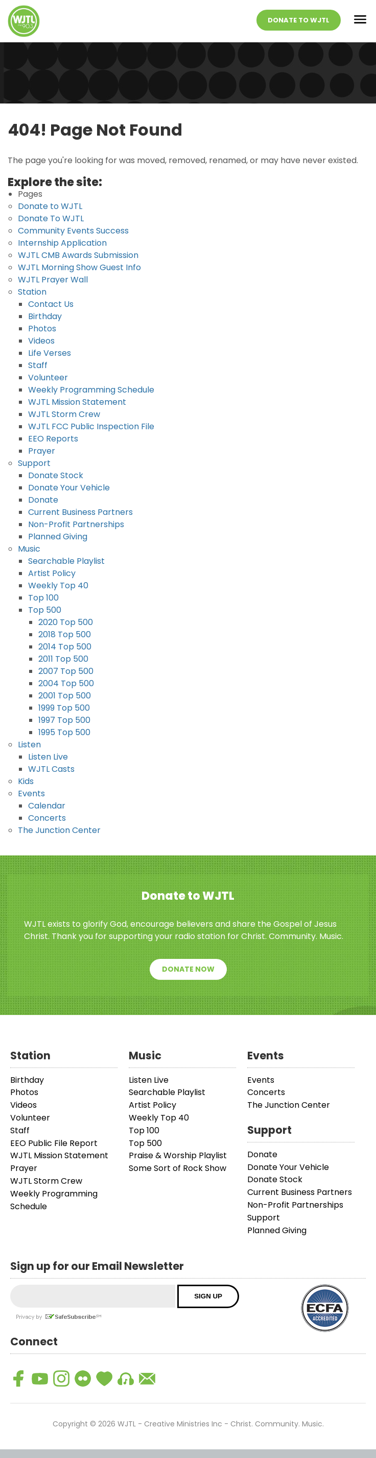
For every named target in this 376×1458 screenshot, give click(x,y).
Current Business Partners (80, 521)
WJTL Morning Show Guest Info (79, 276)
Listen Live (48, 766)
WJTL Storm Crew (64, 423)
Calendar (46, 815)
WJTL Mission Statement (77, 411)
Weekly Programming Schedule (91, 399)
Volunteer (48, 387)
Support (34, 472)
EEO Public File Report (54, 1152)
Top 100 (43, 607)
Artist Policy (52, 582)
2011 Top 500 (63, 668)
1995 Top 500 (64, 741)
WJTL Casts (51, 778)
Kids (26, 790)
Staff (38, 374)
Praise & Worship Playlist (178, 1164)
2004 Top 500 (66, 692)
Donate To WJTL (299, 25)
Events (31, 803)
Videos (41, 350)
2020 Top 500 (65, 631)
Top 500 (44, 619)
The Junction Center (59, 839)
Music (29, 558)
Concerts (47, 827)
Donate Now (188, 978)
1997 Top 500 (64, 729)
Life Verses (49, 362)
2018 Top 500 (64, 643)
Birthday (45, 325)
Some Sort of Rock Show (177, 1177)
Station (32, 301)
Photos (42, 338)
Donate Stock (55, 484)
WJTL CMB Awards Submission (78, 264)
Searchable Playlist (66, 570)
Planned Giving (57, 546)
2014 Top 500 (64, 656)
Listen (29, 754)
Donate (43, 509)
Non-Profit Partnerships (76, 533)
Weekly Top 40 (58, 595)
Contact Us (51, 313)
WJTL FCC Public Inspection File (91, 435)
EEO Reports (53, 448)
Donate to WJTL (50, 215)
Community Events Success (73, 240)
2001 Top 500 (64, 705)
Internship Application (62, 252)
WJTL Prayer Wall (53, 289)
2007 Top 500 (65, 680)
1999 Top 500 (64, 717)
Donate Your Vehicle (69, 497)
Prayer (41, 460)
